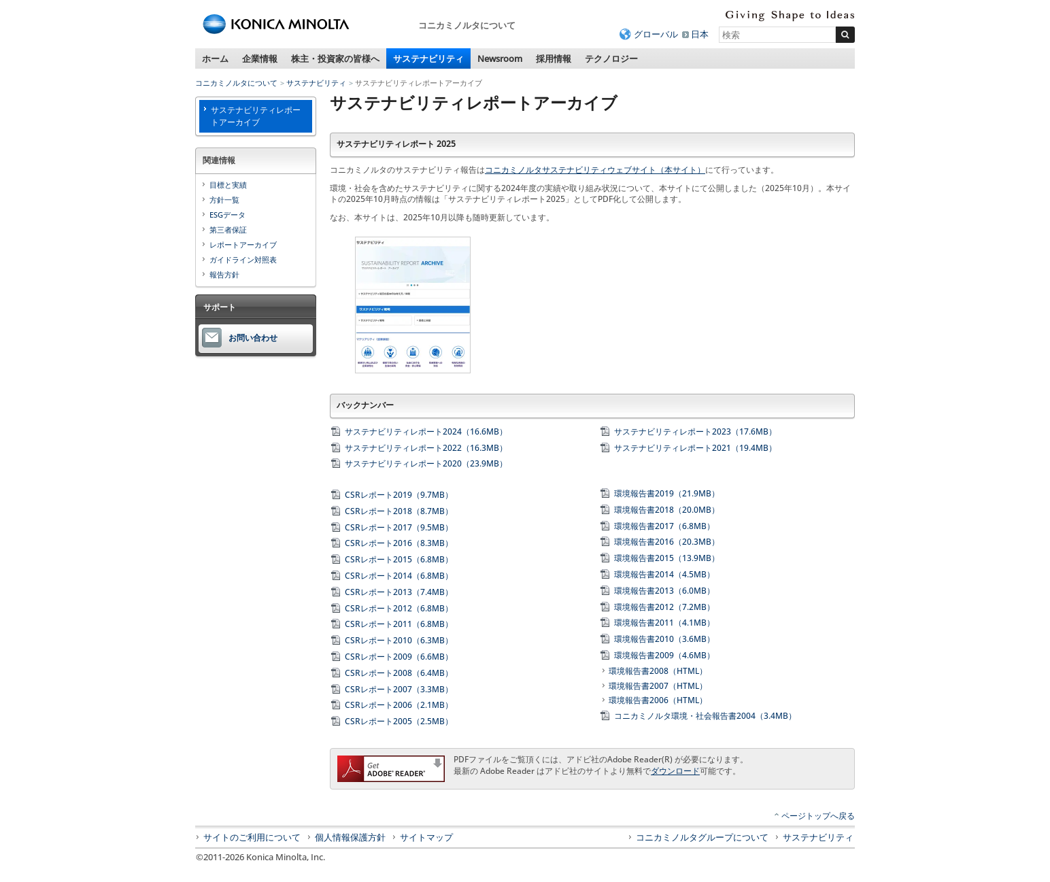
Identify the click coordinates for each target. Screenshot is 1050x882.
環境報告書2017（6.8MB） (664, 526)
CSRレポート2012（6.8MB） (399, 608)
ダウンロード (675, 771)
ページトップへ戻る (818, 815)
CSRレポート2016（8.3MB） (399, 543)
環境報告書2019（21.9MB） (666, 493)
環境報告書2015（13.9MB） (666, 558)
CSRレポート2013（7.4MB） (399, 592)
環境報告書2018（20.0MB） (666, 509)
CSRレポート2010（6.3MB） (399, 640)
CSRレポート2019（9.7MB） (399, 495)
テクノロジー (611, 58)
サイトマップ (426, 837)
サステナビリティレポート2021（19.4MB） (695, 448)
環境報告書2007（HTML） (658, 686)
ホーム (215, 58)
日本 (700, 34)
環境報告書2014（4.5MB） (664, 574)
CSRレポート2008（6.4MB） (399, 673)
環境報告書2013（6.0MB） (664, 590)
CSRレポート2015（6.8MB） (399, 559)
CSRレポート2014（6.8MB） (399, 575)
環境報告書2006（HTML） (658, 700)
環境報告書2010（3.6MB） (664, 639)
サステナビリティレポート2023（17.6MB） (695, 431)
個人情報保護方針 (350, 837)
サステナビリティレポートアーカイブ (256, 116)
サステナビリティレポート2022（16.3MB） (426, 448)
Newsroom (499, 58)
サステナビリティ (428, 58)
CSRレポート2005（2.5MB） (399, 721)
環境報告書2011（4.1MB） (664, 622)
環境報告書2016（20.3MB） (666, 541)
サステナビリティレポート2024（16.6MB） (426, 431)
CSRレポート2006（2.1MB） (399, 705)
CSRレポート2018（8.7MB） (399, 511)
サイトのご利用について (252, 837)
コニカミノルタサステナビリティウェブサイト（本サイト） (595, 169)
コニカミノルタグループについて (702, 837)
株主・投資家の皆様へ (335, 58)
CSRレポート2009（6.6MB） (399, 656)
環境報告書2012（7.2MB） (664, 607)
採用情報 (553, 58)
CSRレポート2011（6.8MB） (399, 624)
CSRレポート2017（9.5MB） (399, 527)
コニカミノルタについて (236, 83)
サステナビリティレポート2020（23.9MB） (426, 463)
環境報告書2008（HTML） (658, 671)
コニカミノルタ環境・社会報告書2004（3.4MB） (705, 716)
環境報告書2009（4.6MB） (664, 655)
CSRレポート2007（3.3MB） (399, 689)
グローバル (656, 34)
